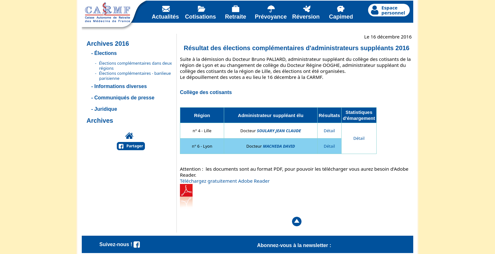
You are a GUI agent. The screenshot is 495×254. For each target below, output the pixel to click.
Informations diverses (120, 86)
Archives (99, 120)
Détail (329, 130)
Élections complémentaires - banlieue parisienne (135, 75)
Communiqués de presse (124, 97)
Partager (135, 146)
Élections (105, 53)
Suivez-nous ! (119, 244)
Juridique (105, 109)
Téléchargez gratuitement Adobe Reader (225, 181)
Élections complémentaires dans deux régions (135, 65)
